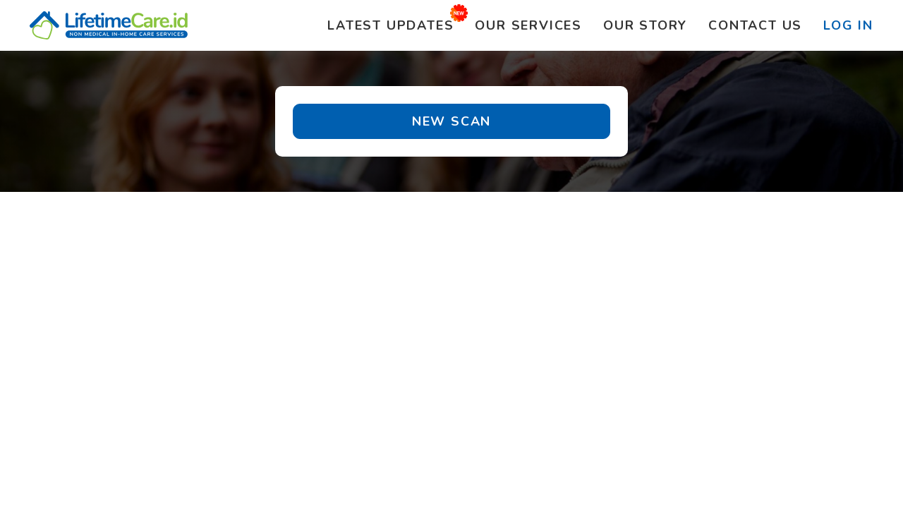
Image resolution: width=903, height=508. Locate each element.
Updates (390, 25)
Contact (755, 25)
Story (645, 25)
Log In (848, 25)
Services (528, 25)
